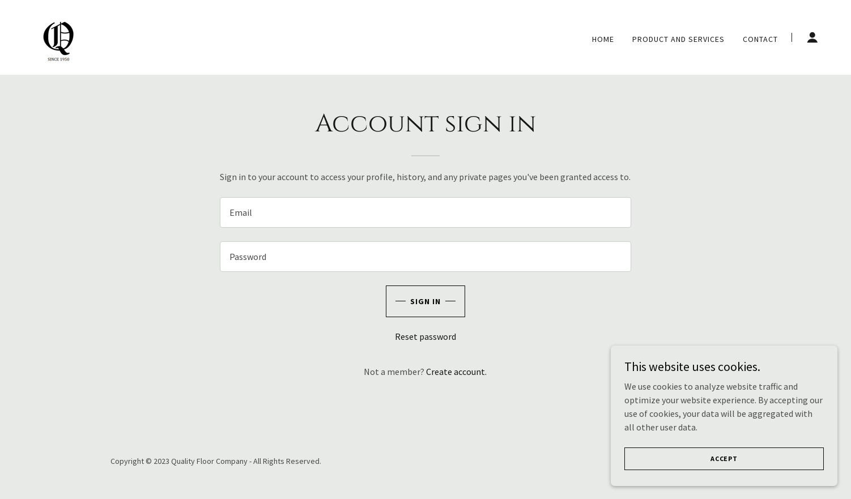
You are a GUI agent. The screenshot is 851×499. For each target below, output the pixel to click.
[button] (812, 37)
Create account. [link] (456, 371)
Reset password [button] (425, 336)
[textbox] (425, 212)
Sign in (425, 301)
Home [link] (603, 39)
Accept (724, 481)
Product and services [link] (678, 39)
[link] (58, 36)
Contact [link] (760, 39)
